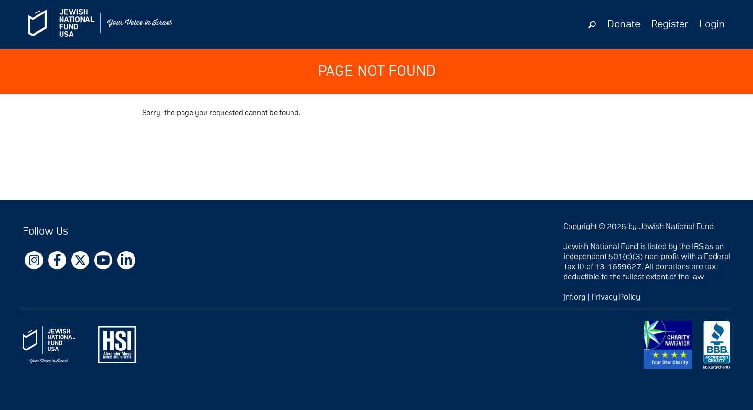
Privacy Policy (615, 297)
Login (712, 24)
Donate (623, 24)
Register (669, 24)
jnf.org (574, 297)
